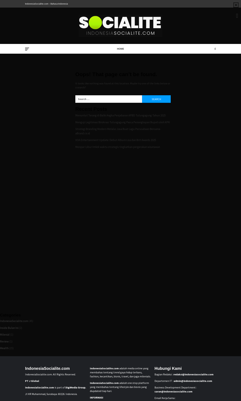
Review (4, 341)
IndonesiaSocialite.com (14, 321)
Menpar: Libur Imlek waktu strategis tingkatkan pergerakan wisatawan (117, 147)
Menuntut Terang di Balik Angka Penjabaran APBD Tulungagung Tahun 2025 (120, 115)
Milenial (5, 334)
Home (120, 48)
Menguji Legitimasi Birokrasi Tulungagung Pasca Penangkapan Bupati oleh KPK (122, 122)
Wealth (4, 348)
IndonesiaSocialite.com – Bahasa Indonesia (46, 3)
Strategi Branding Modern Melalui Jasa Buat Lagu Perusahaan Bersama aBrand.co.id (117, 131)
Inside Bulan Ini (9, 328)
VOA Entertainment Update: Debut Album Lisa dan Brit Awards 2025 (115, 140)
